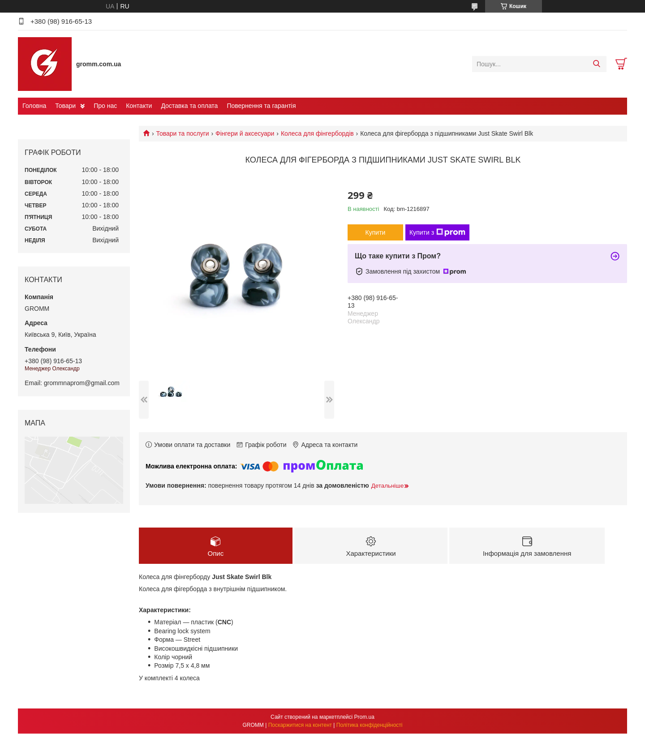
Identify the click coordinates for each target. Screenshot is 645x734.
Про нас (105, 105)
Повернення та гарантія (261, 105)
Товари (65, 105)
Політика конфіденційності (369, 725)
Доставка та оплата (189, 105)
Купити (376, 232)
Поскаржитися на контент (300, 725)
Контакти (139, 105)
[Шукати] (596, 64)
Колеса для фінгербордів (317, 133)
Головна (34, 105)
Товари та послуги (182, 133)
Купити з (437, 232)
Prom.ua (364, 717)
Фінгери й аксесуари (244, 133)
